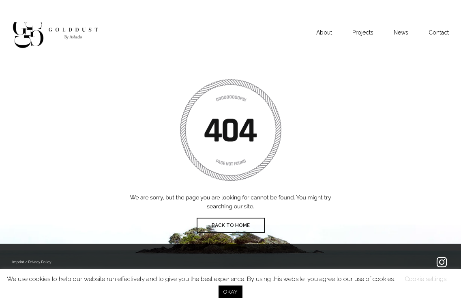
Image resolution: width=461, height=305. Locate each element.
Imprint (18, 262)
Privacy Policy (39, 262)
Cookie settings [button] (425, 279)
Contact (439, 32)
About (324, 32)
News (401, 32)
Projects (362, 32)
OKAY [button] (230, 292)
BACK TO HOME (231, 225)
